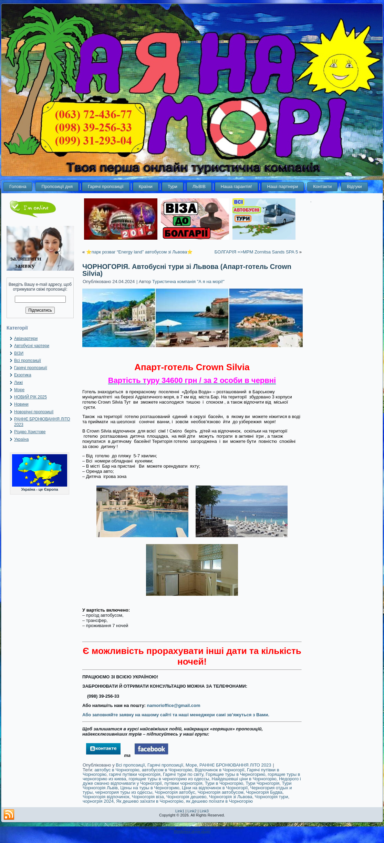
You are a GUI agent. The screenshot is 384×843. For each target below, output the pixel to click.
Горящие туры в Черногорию (235, 774)
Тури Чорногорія (262, 783)
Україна (21, 439)
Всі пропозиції (27, 360)
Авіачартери (26, 338)
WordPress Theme (197, 828)
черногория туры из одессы (123, 792)
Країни (146, 186)
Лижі (18, 382)
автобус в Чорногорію (116, 769)
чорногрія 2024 (98, 801)
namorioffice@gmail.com (173, 705)
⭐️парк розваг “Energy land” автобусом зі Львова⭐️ (139, 251)
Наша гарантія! (236, 186)
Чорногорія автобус (175, 792)
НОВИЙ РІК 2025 (30, 397)
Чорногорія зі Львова (230, 796)
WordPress (166, 828)
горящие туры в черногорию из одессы (168, 778)
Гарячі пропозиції (106, 186)
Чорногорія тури (271, 796)
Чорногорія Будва (264, 792)
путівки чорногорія (183, 783)
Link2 (191, 811)
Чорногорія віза (148, 796)
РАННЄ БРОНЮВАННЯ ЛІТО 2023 (235, 765)
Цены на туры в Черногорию (149, 787)
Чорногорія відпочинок (106, 796)
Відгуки (354, 186)
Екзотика (22, 375)
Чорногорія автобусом (220, 792)
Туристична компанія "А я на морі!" (188, 281)
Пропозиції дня (57, 186)
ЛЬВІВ (199, 186)
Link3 (204, 811)
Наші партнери (282, 186)
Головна (17, 186)
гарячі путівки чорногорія (134, 774)
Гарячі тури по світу (183, 774)
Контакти (322, 186)
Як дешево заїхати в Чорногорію (149, 801)
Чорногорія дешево (186, 796)
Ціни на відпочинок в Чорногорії (215, 787)
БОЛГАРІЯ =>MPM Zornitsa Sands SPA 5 (256, 251)
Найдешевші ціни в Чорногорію (244, 778)
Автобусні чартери (31, 345)
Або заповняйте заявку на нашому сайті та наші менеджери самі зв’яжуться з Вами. (175, 714)
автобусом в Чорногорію (167, 769)
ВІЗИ (18, 353)
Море (19, 389)
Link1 (179, 811)
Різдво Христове (30, 431)
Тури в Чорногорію (224, 783)
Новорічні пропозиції (33, 411)
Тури (172, 186)
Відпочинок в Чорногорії (219, 769)
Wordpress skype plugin (192, 831)
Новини (21, 404)
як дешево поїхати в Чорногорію (219, 801)
